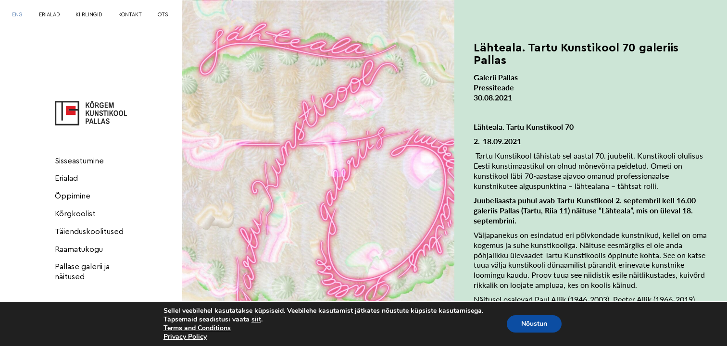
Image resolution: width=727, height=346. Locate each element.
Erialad (66, 178)
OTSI (164, 14)
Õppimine (72, 196)
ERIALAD (49, 14)
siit (256, 319)
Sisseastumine (79, 161)
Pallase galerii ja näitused (82, 272)
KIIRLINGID (88, 14)
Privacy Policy (185, 336)
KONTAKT (130, 14)
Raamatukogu (79, 249)
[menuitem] (17, 15)
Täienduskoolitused (89, 231)
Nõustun (534, 323)
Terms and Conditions (197, 328)
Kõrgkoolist (75, 214)
